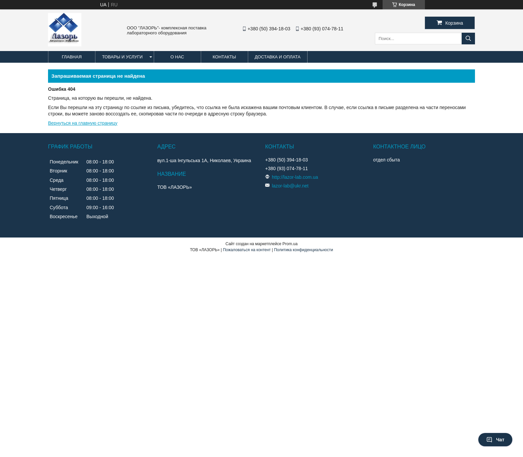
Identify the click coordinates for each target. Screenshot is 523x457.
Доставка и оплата (278, 56)
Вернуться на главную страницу (82, 123)
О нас (177, 56)
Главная (72, 56)
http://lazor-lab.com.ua (295, 177)
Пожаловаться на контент (247, 250)
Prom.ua (290, 244)
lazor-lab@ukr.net (290, 185)
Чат (495, 440)
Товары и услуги (122, 56)
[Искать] (468, 38)
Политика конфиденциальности (303, 250)
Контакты (224, 56)
